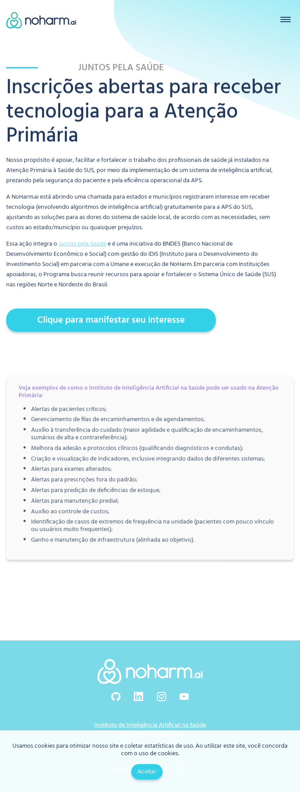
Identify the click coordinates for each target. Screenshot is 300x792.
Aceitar (146, 772)
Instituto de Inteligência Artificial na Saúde (150, 725)
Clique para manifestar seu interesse (111, 320)
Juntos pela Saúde (82, 244)
